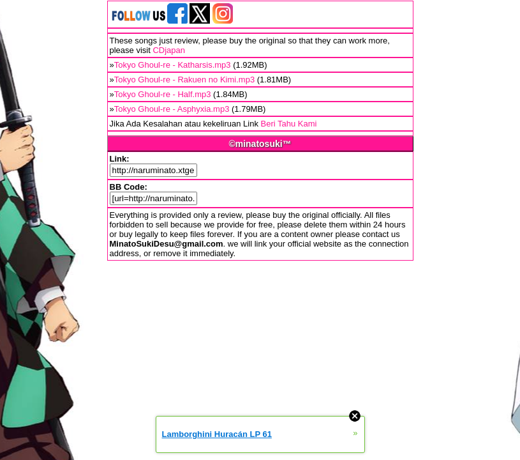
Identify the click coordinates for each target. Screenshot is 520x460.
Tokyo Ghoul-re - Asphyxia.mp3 (172, 109)
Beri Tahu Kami (289, 123)
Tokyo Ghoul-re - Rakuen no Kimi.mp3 (184, 79)
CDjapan (168, 50)
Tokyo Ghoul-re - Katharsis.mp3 (172, 65)
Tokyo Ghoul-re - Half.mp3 (162, 94)
